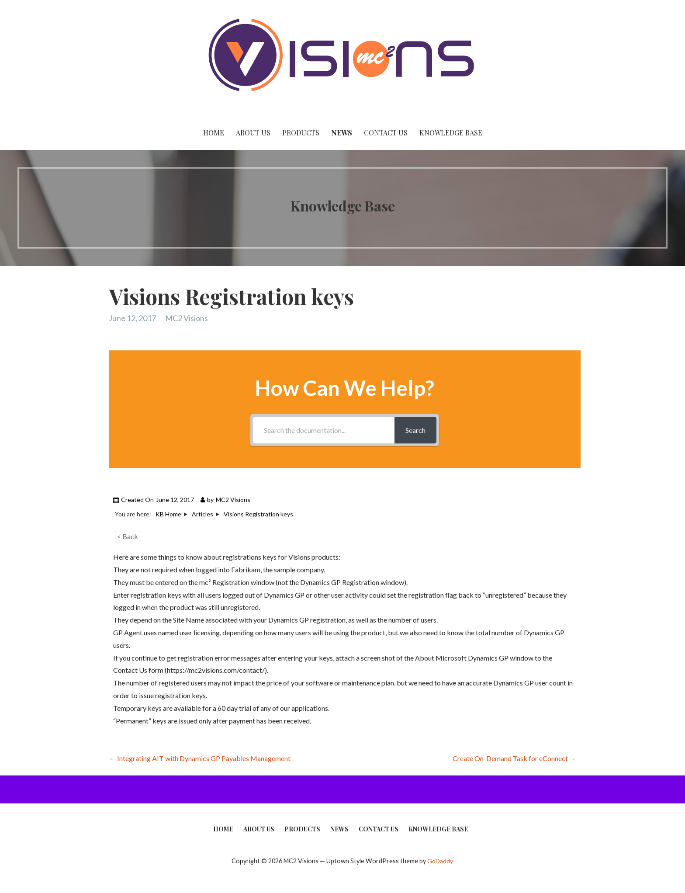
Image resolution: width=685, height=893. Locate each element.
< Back (127, 536)
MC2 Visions (186, 318)
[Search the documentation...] (323, 430)
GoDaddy (440, 861)
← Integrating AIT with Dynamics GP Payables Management (200, 758)
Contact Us (386, 132)
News (341, 132)
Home (213, 132)
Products (300, 132)
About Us (253, 132)
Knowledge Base (450, 132)
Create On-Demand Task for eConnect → (514, 758)
